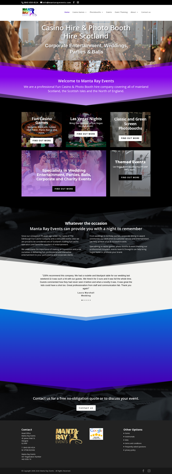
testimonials (130, 436)
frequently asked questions (135, 447)
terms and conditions (133, 443)
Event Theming (121, 12)
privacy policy (130, 450)
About (133, 12)
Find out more (42, 140)
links (127, 440)
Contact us (145, 12)
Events (109, 12)
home (127, 433)
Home (66, 12)
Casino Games (78, 12)
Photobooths (95, 12)
